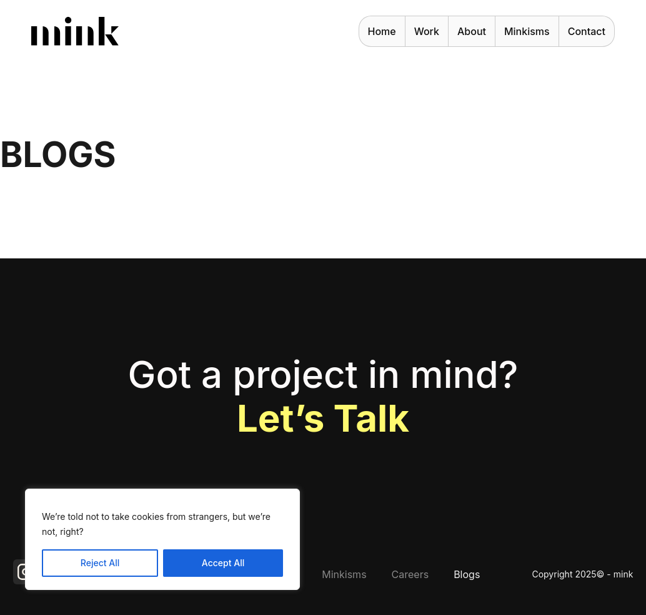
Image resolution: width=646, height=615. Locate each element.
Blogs (467, 574)
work (426, 31)
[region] (162, 539)
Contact (586, 31)
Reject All (100, 562)
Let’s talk (323, 417)
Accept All (223, 562)
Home (382, 31)
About (471, 31)
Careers (410, 574)
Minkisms (527, 31)
